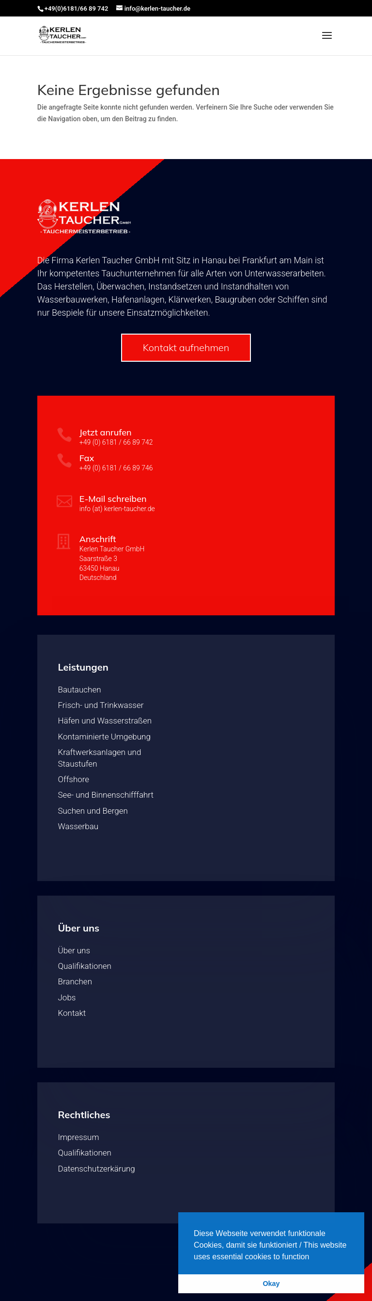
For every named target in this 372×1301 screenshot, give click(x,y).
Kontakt (72, 1013)
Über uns (74, 950)
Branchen (75, 981)
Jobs (67, 997)
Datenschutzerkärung (96, 1168)
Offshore (74, 779)
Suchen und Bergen (93, 811)
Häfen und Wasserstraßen (105, 720)
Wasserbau (78, 826)
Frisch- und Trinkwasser (101, 705)
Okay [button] (271, 1283)
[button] (312, 1257)
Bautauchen (79, 689)
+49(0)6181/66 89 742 (76, 8)
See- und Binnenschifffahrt (106, 795)
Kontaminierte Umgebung (104, 736)
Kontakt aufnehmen (186, 347)
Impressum (78, 1137)
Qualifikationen (84, 966)
